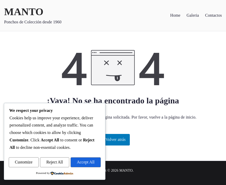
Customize (23, 162)
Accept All (85, 162)
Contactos (213, 15)
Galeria (192, 15)
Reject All (54, 162)
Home (175, 15)
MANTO (23, 11)
